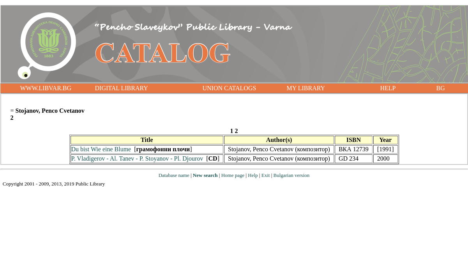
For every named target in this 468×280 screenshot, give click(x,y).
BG (440, 88)
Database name (174, 175)
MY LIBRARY (306, 88)
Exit (265, 175)
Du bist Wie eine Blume (101, 149)
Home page (233, 175)
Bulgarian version (291, 175)
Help (253, 175)
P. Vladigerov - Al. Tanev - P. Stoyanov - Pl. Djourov (137, 158)
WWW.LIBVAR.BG (46, 88)
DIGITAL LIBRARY (121, 88)
